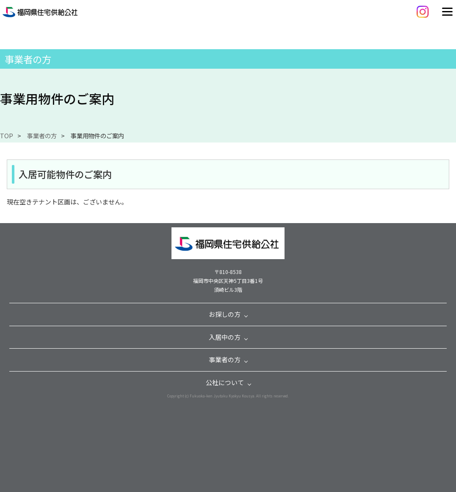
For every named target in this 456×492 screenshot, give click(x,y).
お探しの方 (224, 314)
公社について (225, 382)
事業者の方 (42, 135)
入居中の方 (224, 337)
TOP (6, 135)
